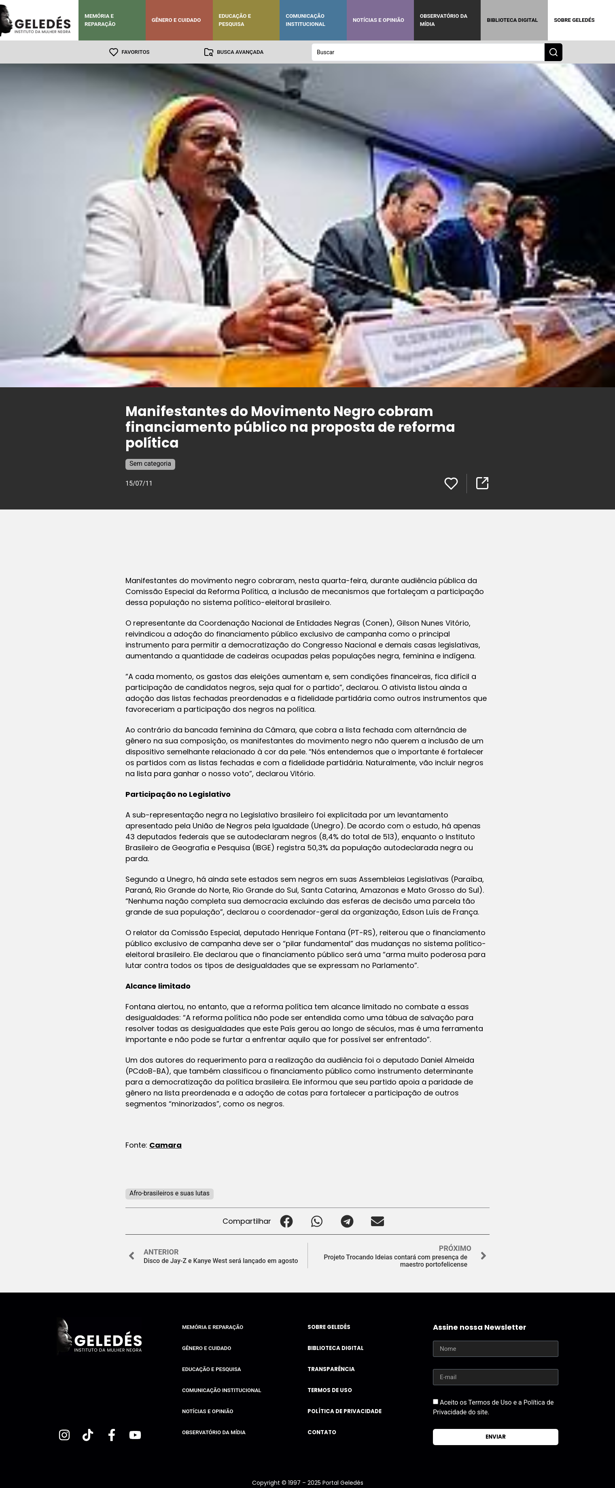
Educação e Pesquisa (235, 20)
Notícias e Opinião (378, 20)
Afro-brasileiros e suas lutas (169, 1193)
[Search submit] (553, 52)
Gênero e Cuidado (176, 20)
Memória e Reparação (100, 20)
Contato (322, 1432)
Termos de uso (330, 1390)
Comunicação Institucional (305, 20)
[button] (286, 1221)
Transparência (331, 1369)
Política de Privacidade (345, 1411)
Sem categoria (150, 463)
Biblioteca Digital (512, 20)
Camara (165, 1145)
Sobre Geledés (574, 20)
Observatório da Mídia (443, 20)
